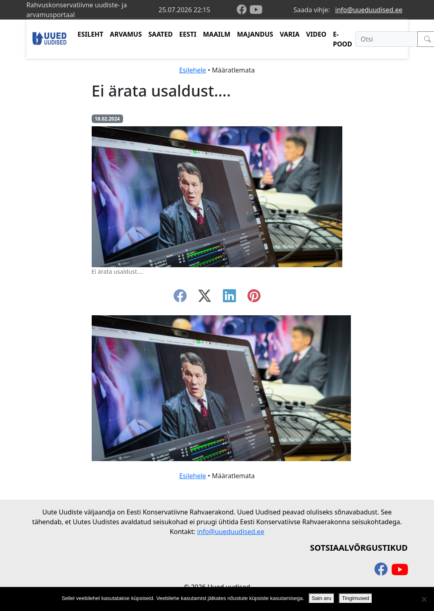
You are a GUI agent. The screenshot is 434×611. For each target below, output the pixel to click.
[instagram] (253, 298)
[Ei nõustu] (424, 599)
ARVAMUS (126, 34)
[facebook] (243, 9)
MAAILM (217, 34)
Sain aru (321, 598)
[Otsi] (386, 39)
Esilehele (192, 70)
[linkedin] (229, 298)
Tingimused (355, 598)
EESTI (187, 34)
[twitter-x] (204, 298)
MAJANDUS (255, 34)
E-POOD (342, 39)
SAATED (160, 34)
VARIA (290, 34)
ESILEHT (90, 34)
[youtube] (256, 10)
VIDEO (316, 34)
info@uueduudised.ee (369, 9)
